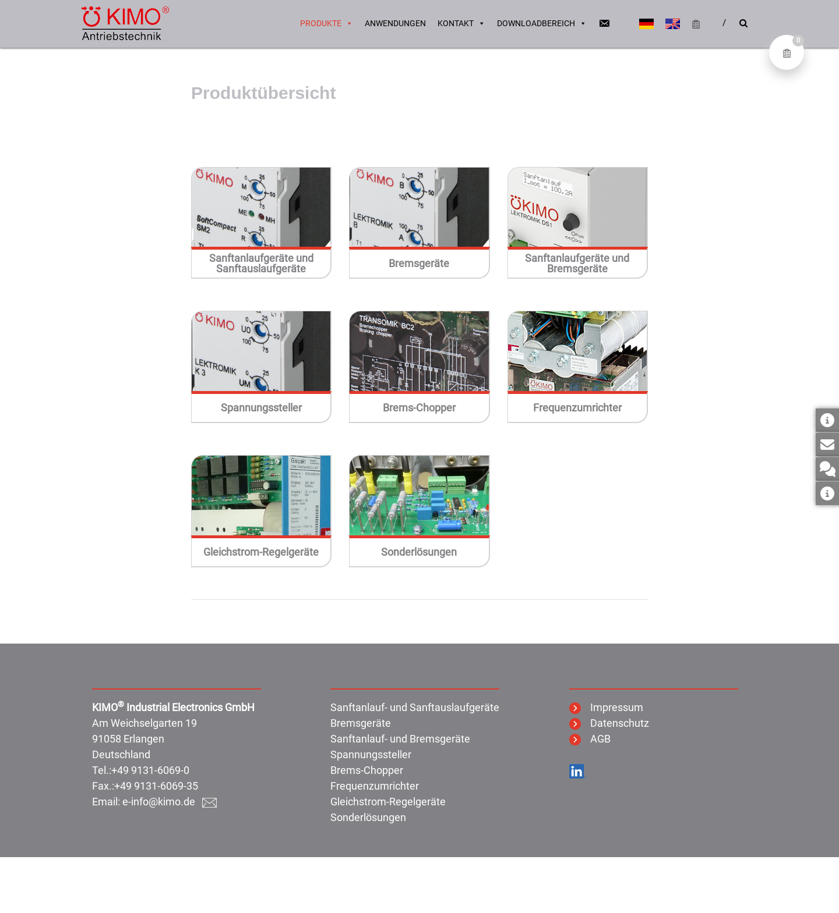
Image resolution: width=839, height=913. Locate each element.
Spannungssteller (261, 408)
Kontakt (461, 23)
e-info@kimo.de (169, 801)
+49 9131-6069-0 (150, 770)
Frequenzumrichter (577, 408)
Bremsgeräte (419, 263)
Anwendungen (395, 23)
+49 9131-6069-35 (156, 786)
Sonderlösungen (419, 552)
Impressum (606, 707)
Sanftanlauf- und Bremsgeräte (400, 739)
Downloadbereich (542, 23)
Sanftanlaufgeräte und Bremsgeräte (577, 263)
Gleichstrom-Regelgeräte (261, 552)
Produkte (326, 23)
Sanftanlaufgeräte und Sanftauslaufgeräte (261, 263)
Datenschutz (609, 723)
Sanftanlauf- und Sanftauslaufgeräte (414, 707)
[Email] (604, 23)
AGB (590, 739)
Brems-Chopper (419, 408)
